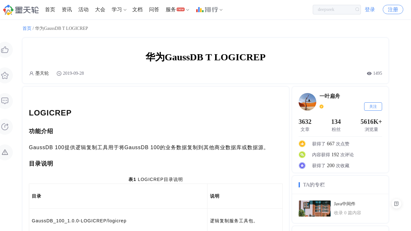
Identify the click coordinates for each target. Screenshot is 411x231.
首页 (50, 9)
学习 (117, 9)
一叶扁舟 (329, 96)
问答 (154, 9)
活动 (83, 9)
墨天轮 (42, 73)
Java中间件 (344, 203)
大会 (100, 9)
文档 (137, 9)
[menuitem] (50, 9)
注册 (393, 9)
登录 (370, 9)
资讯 (67, 9)
